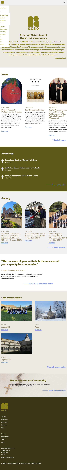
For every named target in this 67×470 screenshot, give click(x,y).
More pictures (56, 247)
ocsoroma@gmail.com (7, 457)
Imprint (3, 434)
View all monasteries (53, 367)
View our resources (54, 390)
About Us (3, 416)
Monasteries (4, 419)
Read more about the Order (38, 284)
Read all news (56, 140)
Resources (4, 422)
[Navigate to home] (3, 2)
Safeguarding (5, 436)
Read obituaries (56, 185)
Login (3, 442)
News (3, 427)
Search (3, 439)
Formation (4, 425)
